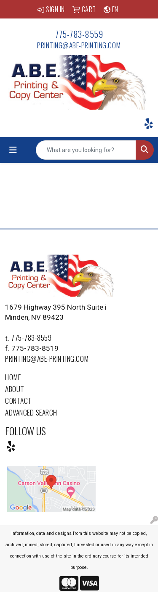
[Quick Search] (86, 150)
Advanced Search (31, 412)
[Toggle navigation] (13, 150)
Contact (18, 400)
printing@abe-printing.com (79, 44)
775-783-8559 (79, 34)
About (14, 388)
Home (13, 376)
